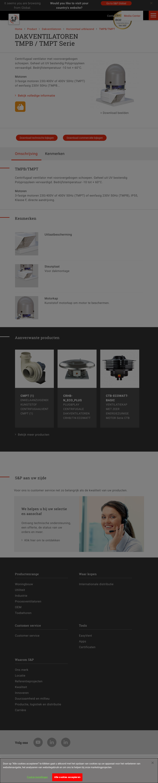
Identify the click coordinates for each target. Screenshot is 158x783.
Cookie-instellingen (37, 777)
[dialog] (79, 770)
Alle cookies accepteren (67, 777)
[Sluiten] (153, 763)
